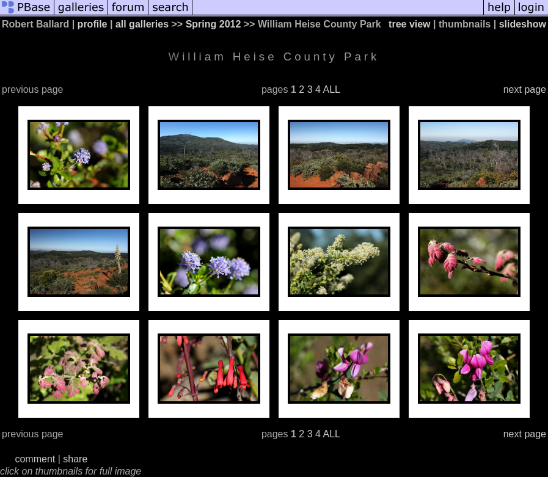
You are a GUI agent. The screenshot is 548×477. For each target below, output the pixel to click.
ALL (331, 89)
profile (93, 24)
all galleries (142, 24)
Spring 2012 (213, 24)
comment (35, 459)
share (75, 459)
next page (524, 89)
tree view (409, 24)
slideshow (522, 24)
